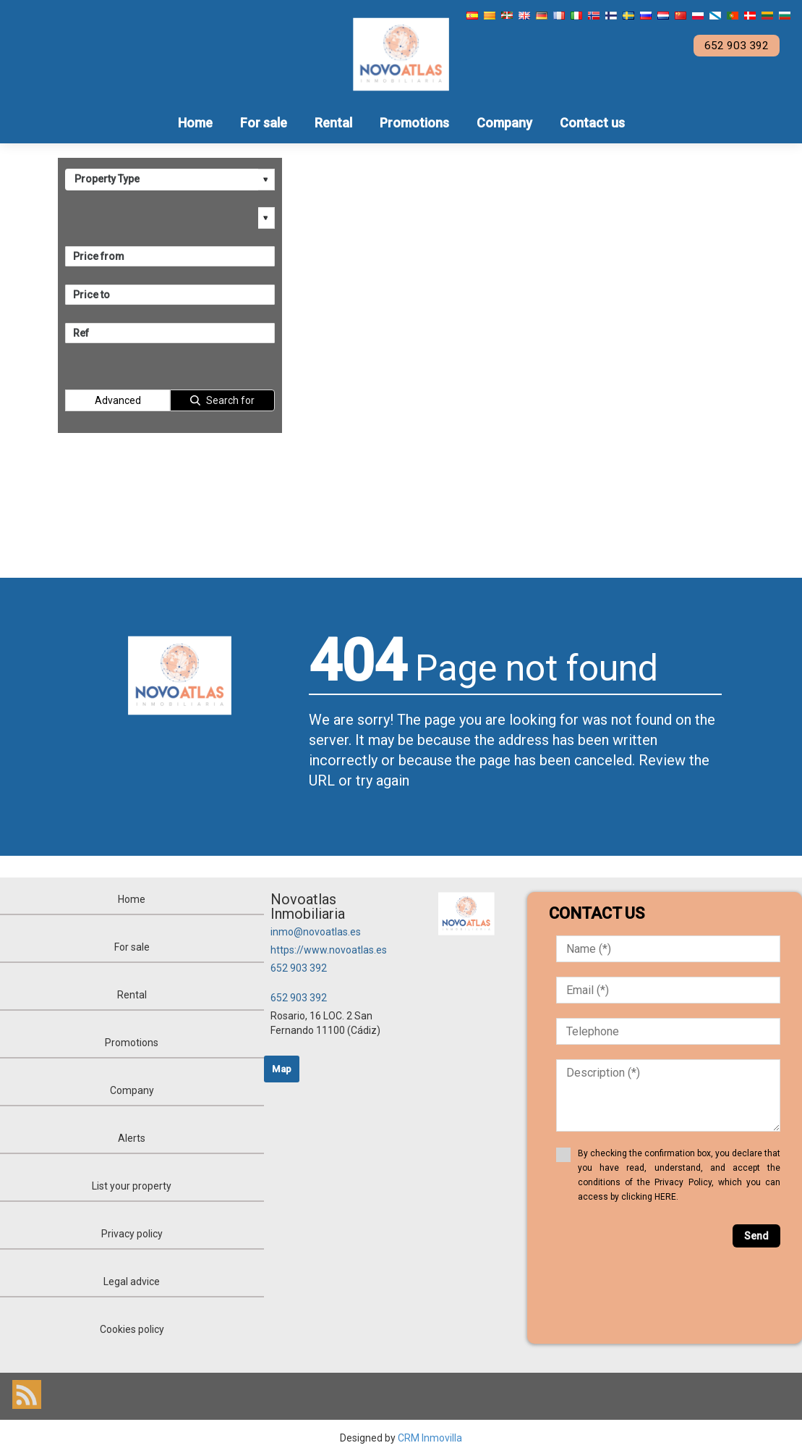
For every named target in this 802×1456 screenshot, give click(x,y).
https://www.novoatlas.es (328, 950)
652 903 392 (298, 968)
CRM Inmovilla (430, 1438)
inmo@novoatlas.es (315, 932)
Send (756, 1236)
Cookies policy (132, 1329)
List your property (131, 1186)
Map (281, 1069)
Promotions (414, 122)
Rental (333, 122)
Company (504, 122)
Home (195, 122)
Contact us (592, 122)
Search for (230, 400)
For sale (263, 122)
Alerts (131, 1138)
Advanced (118, 400)
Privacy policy (132, 1234)
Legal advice (131, 1281)
